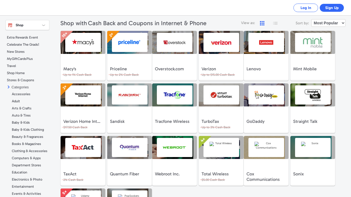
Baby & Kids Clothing (28, 130)
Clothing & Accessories (29, 151)
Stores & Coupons (20, 80)
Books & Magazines (26, 144)
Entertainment (23, 186)
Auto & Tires (21, 115)
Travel (11, 66)
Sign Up (330, 7)
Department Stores (26, 165)
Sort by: (302, 23)
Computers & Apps (26, 158)
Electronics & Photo (27, 179)
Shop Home (16, 73)
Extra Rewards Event (22, 37)
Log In (301, 7)
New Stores (16, 52)
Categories (20, 87)
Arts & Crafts (22, 108)
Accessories (21, 94)
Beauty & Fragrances (27, 137)
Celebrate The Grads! (23, 44)
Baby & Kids (21, 122)
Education (19, 172)
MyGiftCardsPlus (20, 59)
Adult (16, 101)
